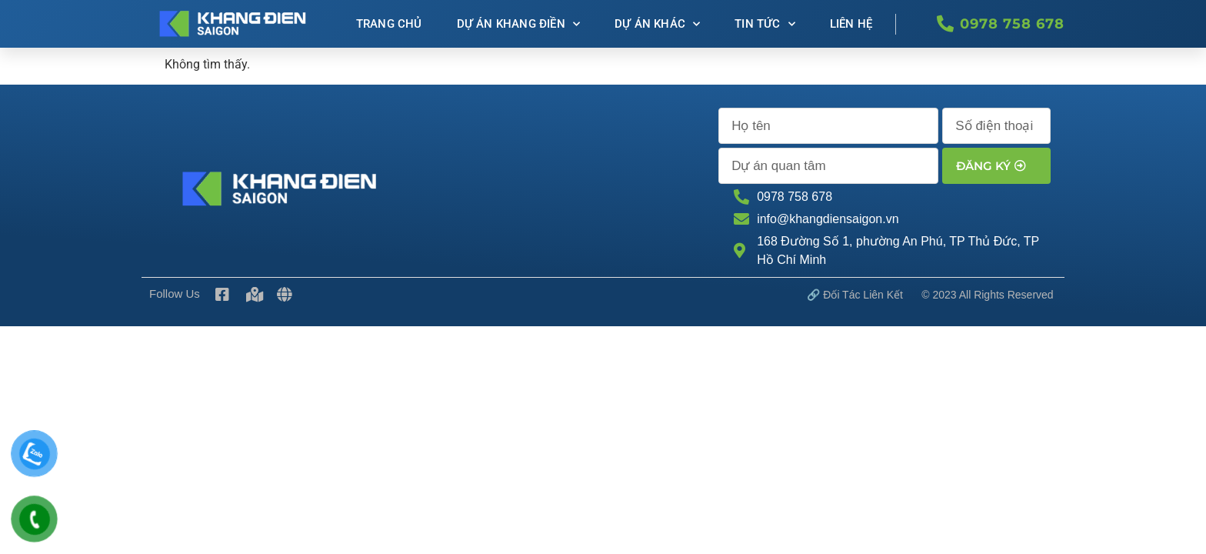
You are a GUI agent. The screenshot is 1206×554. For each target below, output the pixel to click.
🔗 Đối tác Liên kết (855, 295)
